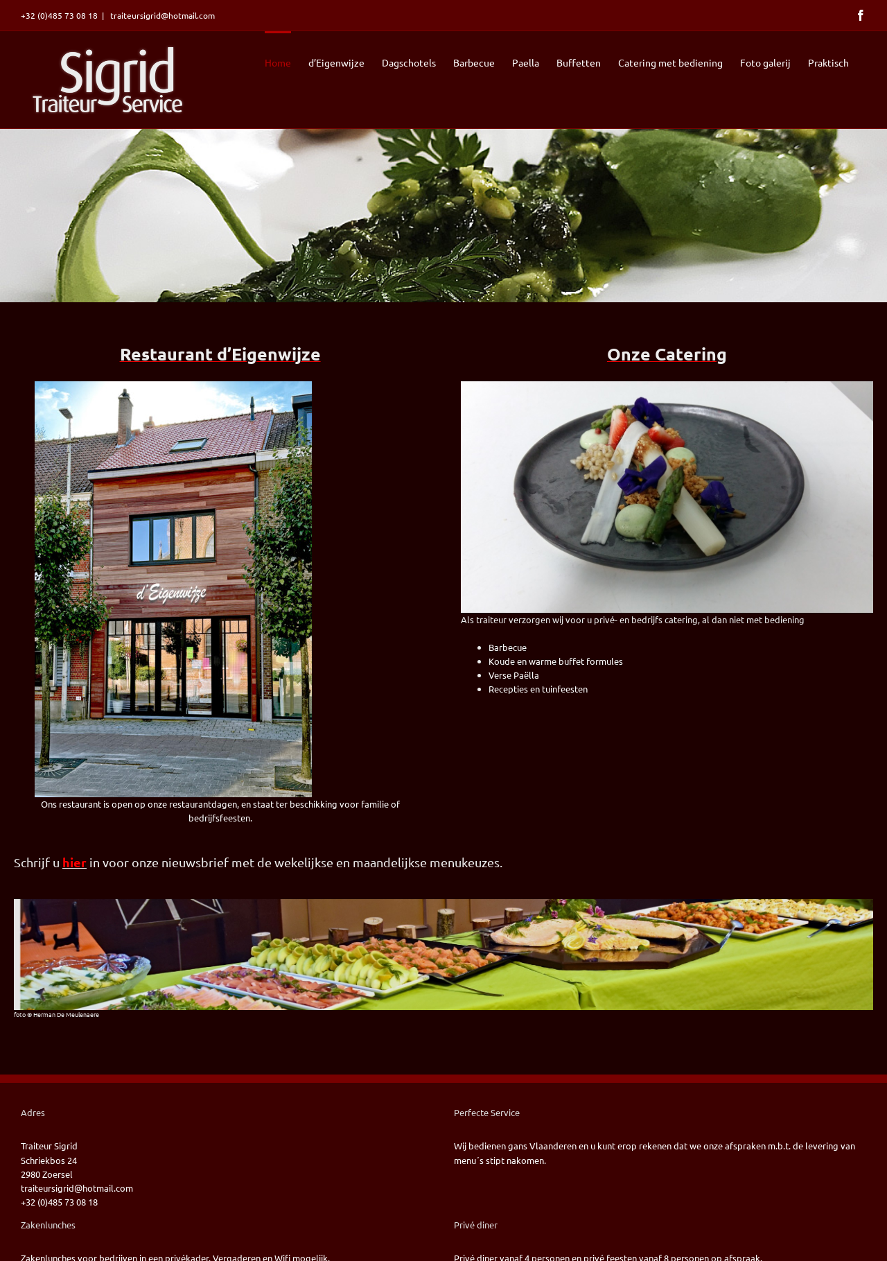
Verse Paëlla (514, 675)
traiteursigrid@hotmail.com (161, 15)
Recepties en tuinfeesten (538, 689)
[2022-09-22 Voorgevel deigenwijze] (173, 386)
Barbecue (508, 647)
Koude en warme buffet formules (556, 661)
